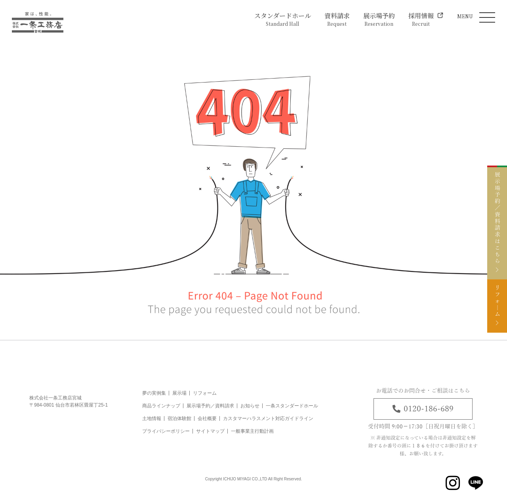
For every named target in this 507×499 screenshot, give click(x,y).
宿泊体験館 (179, 418)
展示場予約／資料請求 (210, 406)
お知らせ (249, 406)
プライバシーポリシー (166, 431)
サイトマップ (210, 431)
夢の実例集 (154, 393)
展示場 (179, 393)
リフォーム (205, 393)
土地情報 (151, 418)
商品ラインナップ (161, 406)
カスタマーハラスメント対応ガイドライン (268, 418)
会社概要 (207, 418)
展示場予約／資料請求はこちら (497, 215)
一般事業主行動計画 (252, 431)
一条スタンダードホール (292, 406)
